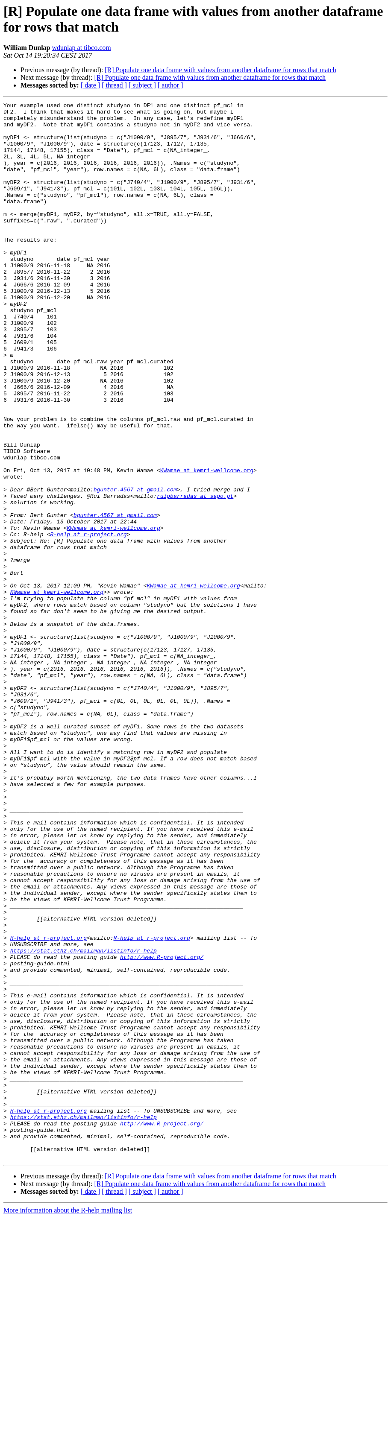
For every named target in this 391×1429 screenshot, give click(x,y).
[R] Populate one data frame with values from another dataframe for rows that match (220, 69)
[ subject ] (142, 85)
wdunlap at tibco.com (81, 47)
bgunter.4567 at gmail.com (135, 567)
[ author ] (170, 85)
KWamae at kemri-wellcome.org (206, 544)
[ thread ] (114, 85)
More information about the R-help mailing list (67, 1421)
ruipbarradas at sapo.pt (195, 575)
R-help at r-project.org (88, 621)
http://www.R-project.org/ (161, 1128)
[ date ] (90, 85)
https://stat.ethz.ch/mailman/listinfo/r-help (83, 1121)
